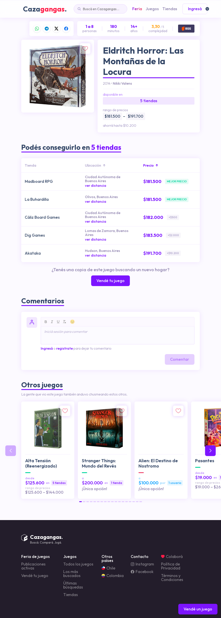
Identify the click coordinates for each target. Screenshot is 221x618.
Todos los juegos (78, 564)
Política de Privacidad (170, 566)
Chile (108, 568)
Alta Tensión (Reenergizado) (41, 463)
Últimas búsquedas (73, 585)
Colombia (113, 576)
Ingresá (47, 348)
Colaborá (172, 557)
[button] (80, 501)
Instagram (142, 564)
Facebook (142, 572)
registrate (64, 348)
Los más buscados (72, 574)
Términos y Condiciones (172, 578)
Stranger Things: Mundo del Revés (99, 463)
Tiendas (70, 595)
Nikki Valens (122, 83)
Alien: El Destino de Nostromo (158, 463)
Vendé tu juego (34, 576)
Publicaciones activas (33, 566)
